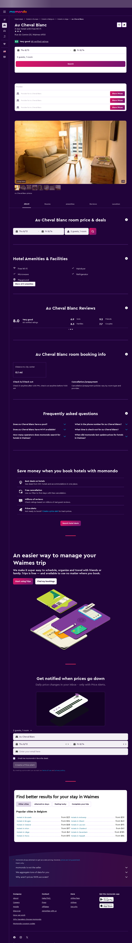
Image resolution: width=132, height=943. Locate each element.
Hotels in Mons (23, 836)
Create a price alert (50, 511)
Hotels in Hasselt (78, 836)
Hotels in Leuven (78, 825)
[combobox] (73, 737)
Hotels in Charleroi (79, 828)
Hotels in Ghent (77, 821)
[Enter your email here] (73, 751)
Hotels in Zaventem (79, 832)
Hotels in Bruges (24, 821)
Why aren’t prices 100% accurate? (72, 877)
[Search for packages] (4, 36)
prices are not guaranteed (70, 860)
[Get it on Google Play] (106, 899)
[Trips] (4, 44)
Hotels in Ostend (24, 825)
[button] (4, 12)
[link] (70, 523)
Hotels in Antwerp (78, 817)
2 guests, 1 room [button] (25, 57)
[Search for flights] (4, 19)
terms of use (46, 770)
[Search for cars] (4, 30)
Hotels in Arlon (23, 828)
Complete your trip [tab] (80, 804)
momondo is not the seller (72, 867)
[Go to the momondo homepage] (18, 11)
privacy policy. (60, 770)
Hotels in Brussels (24, 817)
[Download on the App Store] (106, 905)
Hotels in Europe (32, 19)
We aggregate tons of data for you (72, 872)
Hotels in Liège (62, 19)
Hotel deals (19, 19)
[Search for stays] (4, 25)
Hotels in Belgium (47, 19)
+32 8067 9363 (22, 38)
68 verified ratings (39, 41)
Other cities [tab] (23, 804)
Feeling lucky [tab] (60, 804)
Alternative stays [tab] (41, 804)
